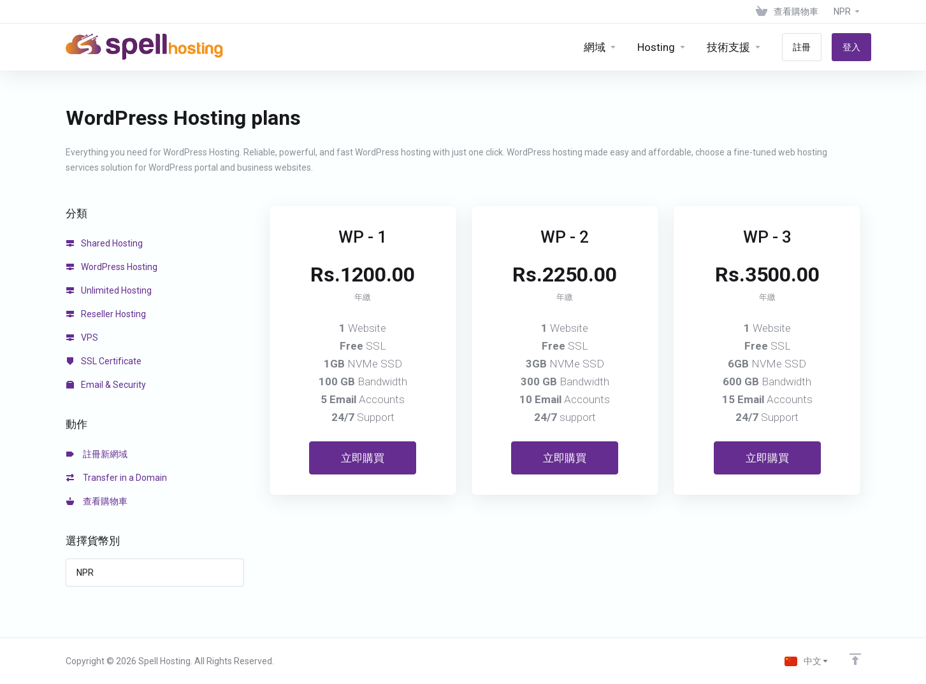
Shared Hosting (104, 243)
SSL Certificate (103, 361)
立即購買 (362, 458)
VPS (82, 337)
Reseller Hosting (106, 314)
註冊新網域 (96, 454)
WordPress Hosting (111, 267)
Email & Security (106, 385)
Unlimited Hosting (109, 290)
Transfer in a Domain (116, 478)
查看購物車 (96, 501)
